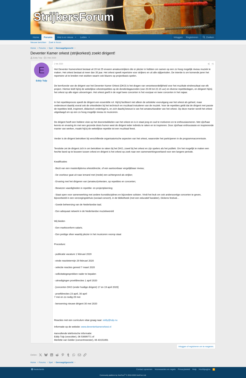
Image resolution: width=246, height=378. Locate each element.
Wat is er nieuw (65, 37)
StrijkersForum (74, 17)
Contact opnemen (144, 369)
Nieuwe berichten (38, 42)
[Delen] (209, 64)
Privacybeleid (184, 369)
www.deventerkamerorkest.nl (96, 326)
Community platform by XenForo (123, 375)
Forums (48, 37)
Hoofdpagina (204, 369)
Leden (83, 37)
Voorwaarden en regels (165, 369)
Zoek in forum (55, 42)
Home (36, 37)
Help (194, 369)
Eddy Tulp (37, 58)
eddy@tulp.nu (110, 320)
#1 (213, 64)
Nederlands (37, 369)
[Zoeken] (208, 37)
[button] (75, 37)
